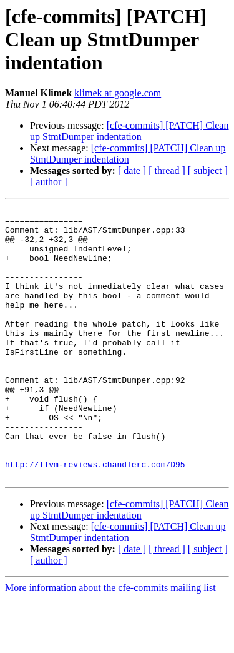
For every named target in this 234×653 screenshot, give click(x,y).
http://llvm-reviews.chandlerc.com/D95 (95, 516)
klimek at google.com (117, 93)
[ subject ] (208, 170)
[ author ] (48, 181)
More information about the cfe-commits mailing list (110, 642)
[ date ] (132, 170)
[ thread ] (167, 170)
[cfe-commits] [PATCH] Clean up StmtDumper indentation (129, 131)
